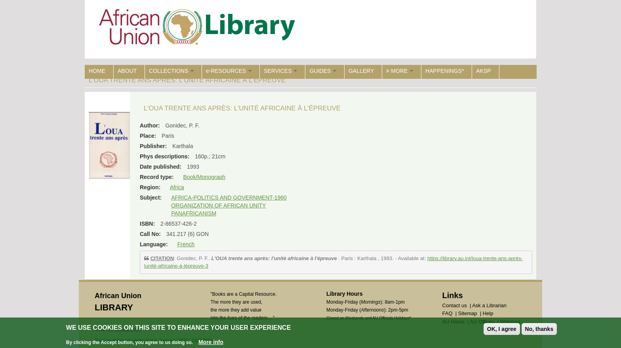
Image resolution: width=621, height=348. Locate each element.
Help (488, 313)
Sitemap (467, 313)
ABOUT (127, 71)
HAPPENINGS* (444, 71)
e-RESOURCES (228, 71)
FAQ (447, 313)
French (186, 244)
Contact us (454, 305)
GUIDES (322, 71)
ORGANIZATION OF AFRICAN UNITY (218, 205)
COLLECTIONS (171, 71)
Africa (177, 187)
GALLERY (361, 71)
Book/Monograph (204, 177)
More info (210, 343)
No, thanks (539, 330)
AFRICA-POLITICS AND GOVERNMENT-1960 (229, 197)
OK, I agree (501, 330)
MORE (399, 71)
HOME (97, 71)
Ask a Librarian (489, 305)
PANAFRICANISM (193, 213)
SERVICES (280, 71)
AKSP (483, 71)
